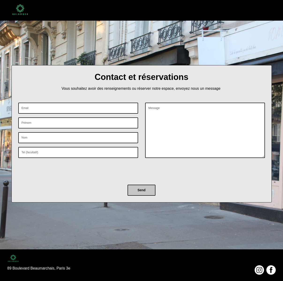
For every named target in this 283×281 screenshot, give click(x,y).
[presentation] (54, 171)
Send (141, 190)
